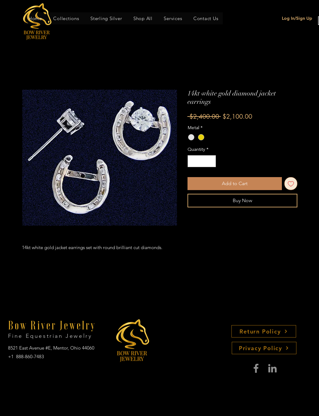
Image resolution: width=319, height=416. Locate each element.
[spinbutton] (201, 161)
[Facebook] (256, 368)
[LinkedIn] (272, 368)
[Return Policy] (263, 331)
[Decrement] (192, 161)
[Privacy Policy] (264, 348)
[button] (66, 18)
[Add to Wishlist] (290, 183)
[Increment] (211, 161)
